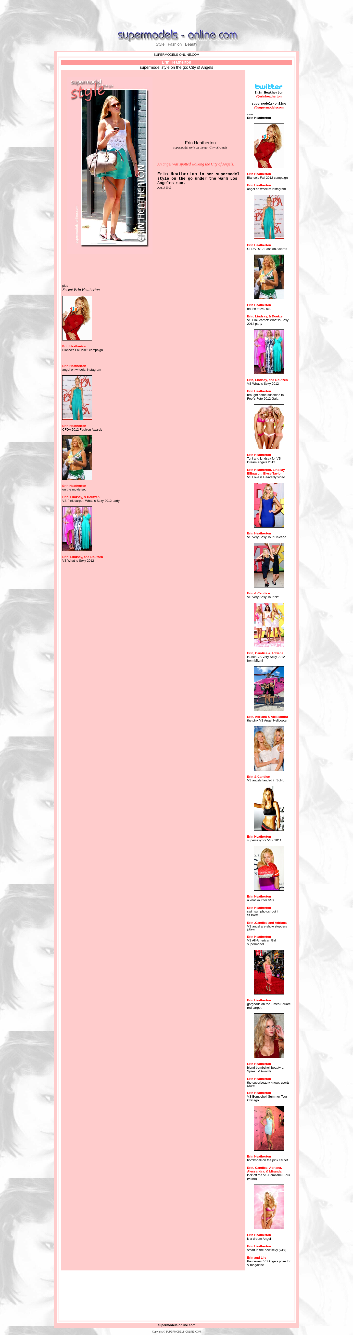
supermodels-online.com (176, 1325)
